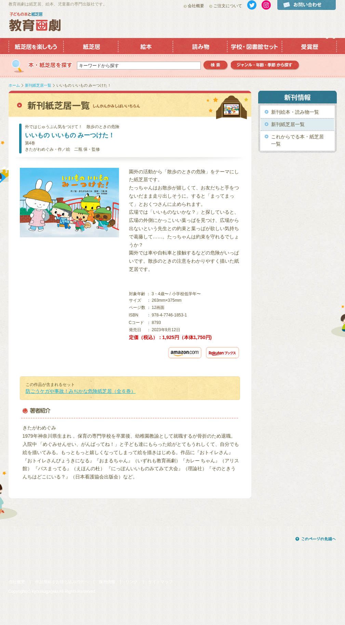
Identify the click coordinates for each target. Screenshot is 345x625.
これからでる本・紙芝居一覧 (297, 140)
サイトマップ (160, 581)
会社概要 (196, 5)
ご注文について (227, 5)
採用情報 (107, 581)
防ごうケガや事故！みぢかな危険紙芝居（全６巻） (81, 391)
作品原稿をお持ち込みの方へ (62, 581)
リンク (131, 581)
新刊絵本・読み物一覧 (295, 112)
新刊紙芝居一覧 (38, 85)
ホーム (14, 85)
